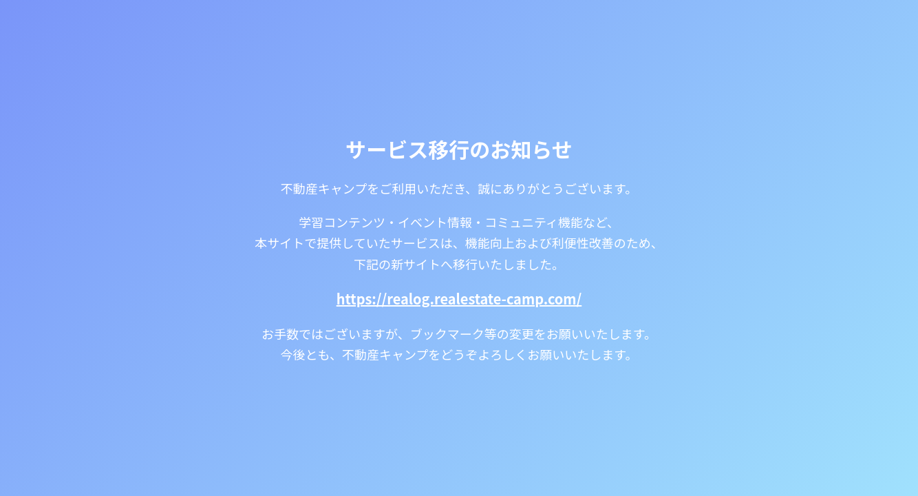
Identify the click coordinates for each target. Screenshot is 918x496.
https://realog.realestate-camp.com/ (459, 299)
